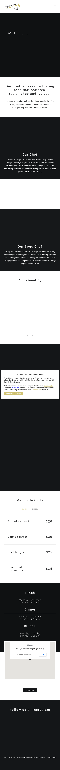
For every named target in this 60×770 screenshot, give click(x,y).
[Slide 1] (27, 335)
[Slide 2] (30, 335)
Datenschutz (31, 757)
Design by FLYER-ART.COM (48, 757)
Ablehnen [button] (18, 393)
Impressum (22, 757)
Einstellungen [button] (36, 390)
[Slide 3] (32, 335)
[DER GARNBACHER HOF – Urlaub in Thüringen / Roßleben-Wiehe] (12, 6)
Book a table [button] (30, 690)
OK (43, 655)
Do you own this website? (24, 654)
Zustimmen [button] (9, 393)
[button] (55, 6)
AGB (37, 757)
